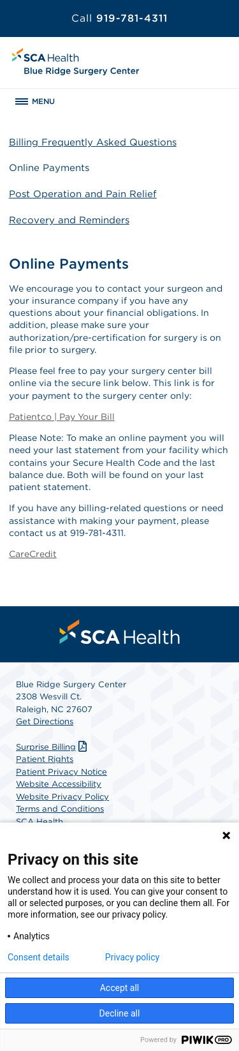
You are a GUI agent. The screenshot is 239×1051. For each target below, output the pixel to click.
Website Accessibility (58, 784)
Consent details (38, 957)
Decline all (119, 1013)
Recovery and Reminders (69, 220)
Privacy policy (132, 957)
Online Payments (49, 168)
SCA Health (39, 821)
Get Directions (44, 721)
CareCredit (33, 554)
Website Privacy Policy (62, 796)
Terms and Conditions (60, 809)
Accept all (120, 988)
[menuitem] (119, 631)
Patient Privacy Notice (61, 772)
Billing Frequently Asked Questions (93, 142)
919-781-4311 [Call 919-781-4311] (119, 18)
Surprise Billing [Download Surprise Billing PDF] (53, 747)
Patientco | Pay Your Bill (62, 417)
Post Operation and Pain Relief (83, 194)
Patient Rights (44, 759)
